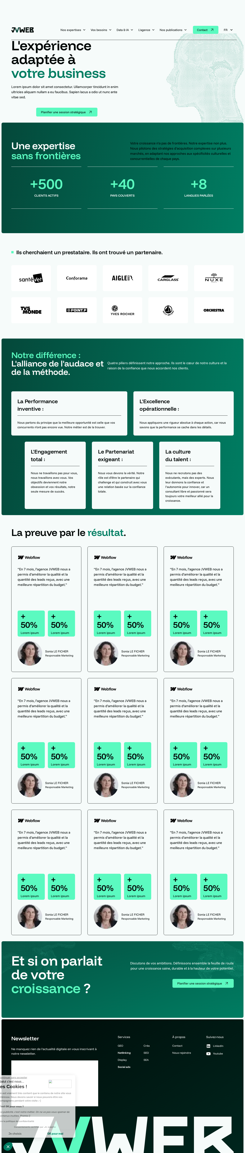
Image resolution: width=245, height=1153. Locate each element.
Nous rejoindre (181, 1052)
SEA (146, 1060)
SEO (146, 1052)
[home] (24, 30)
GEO (120, 1045)
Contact (177, 1045)
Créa (147, 1045)
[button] (8, 1146)
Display (122, 1060)
